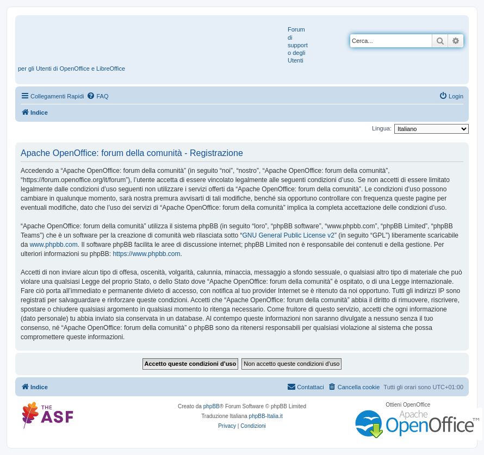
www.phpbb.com (54, 244)
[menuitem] (97, 96)
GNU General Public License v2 (288, 235)
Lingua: (382, 128)
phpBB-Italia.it (266, 416)
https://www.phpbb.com (146, 254)
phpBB (211, 406)
